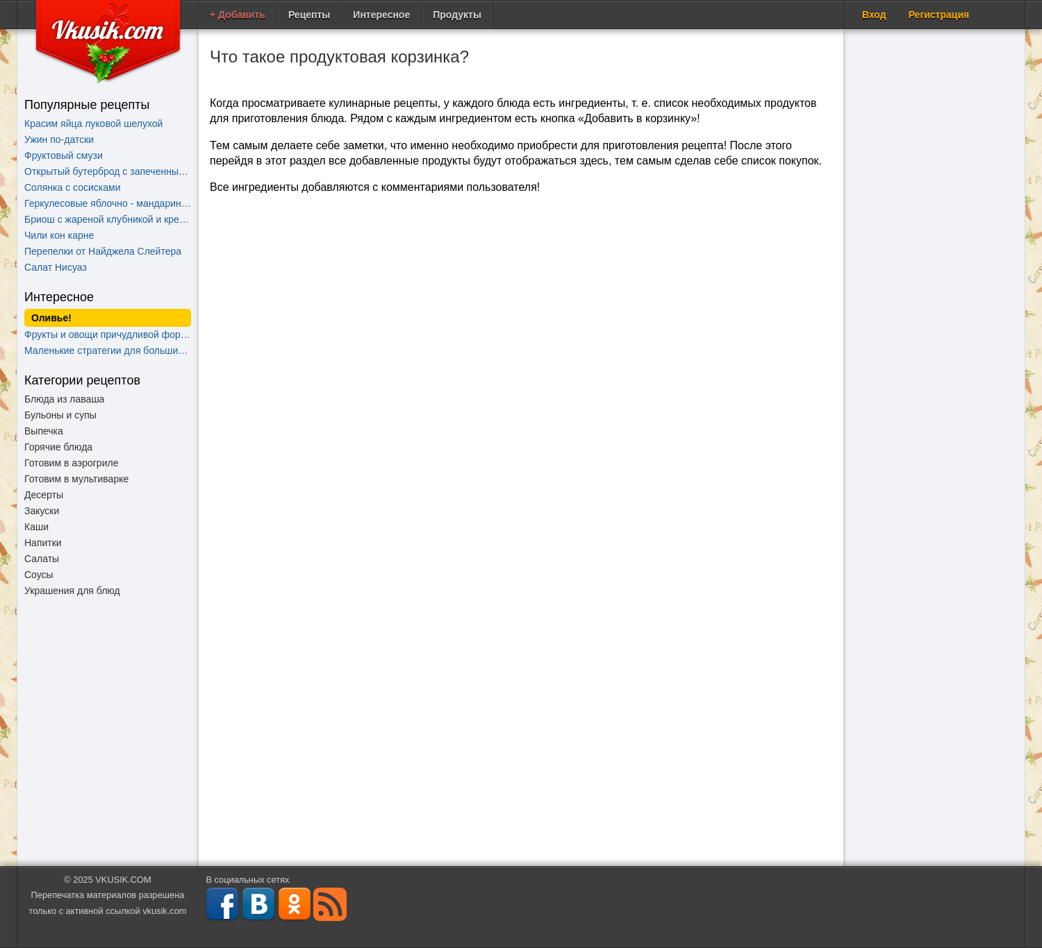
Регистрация (939, 14)
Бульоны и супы (60, 415)
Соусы (38, 574)
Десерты (43, 494)
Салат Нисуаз (55, 267)
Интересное (381, 14)
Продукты (457, 14)
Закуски (41, 510)
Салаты (41, 558)
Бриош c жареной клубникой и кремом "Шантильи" (107, 219)
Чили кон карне (59, 235)
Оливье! (51, 317)
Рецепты (309, 14)
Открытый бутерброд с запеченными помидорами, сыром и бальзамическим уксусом (107, 171)
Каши (36, 526)
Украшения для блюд (72, 590)
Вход (874, 14)
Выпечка (43, 431)
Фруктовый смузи (63, 155)
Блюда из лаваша (64, 399)
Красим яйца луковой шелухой (93, 123)
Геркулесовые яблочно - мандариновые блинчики (107, 203)
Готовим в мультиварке (76, 478)
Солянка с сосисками (72, 187)
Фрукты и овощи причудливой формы (107, 334)
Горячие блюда (58, 446)
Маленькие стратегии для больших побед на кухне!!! (107, 350)
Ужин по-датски (59, 139)
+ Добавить (237, 14)
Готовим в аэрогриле (71, 462)
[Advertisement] (107, 738)
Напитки (43, 542)
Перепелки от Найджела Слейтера (102, 251)
